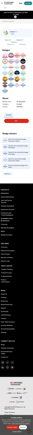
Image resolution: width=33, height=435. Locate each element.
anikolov (12, 32)
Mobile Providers (6, 235)
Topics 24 (7, 40)
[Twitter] (7, 362)
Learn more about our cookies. (21, 423)
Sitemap (3, 332)
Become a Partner (7, 257)
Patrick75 (11, 152)
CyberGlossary (6, 315)
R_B (9, 165)
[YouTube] (12, 362)
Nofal (10, 159)
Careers (3, 318)
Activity (9, 115)
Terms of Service (9, 412)
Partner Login (5, 261)
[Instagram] (7, 367)
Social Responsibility (8, 329)
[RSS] (12, 367)
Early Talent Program (8, 322)
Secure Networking (7, 197)
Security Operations (7, 206)
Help (20, 3)
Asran (10, 139)
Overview (4, 224)
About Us (4, 294)
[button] (2, 3)
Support (3, 308)
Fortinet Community (8, 21)
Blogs (3, 344)
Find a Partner (5, 254)
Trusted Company (7, 269)
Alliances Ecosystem (8, 250)
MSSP (3, 231)
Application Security (7, 209)
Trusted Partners (6, 276)
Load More (16, 120)
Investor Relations (7, 325)
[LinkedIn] (2, 367)
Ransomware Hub (6, 304)
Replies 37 (20, 40)
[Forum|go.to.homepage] (9, 3)
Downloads (4, 311)
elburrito (11, 146)
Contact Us (4, 357)
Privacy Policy (8, 415)
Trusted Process (6, 273)
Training (3, 297)
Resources (4, 301)
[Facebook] (2, 362)
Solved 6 (14, 42)
